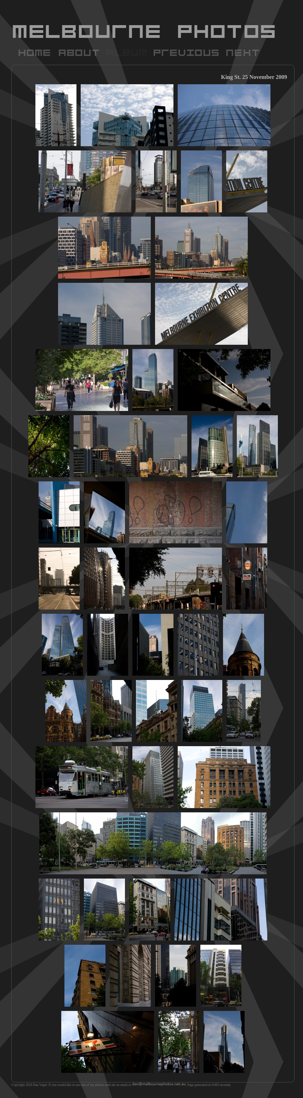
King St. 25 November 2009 (254, 77)
